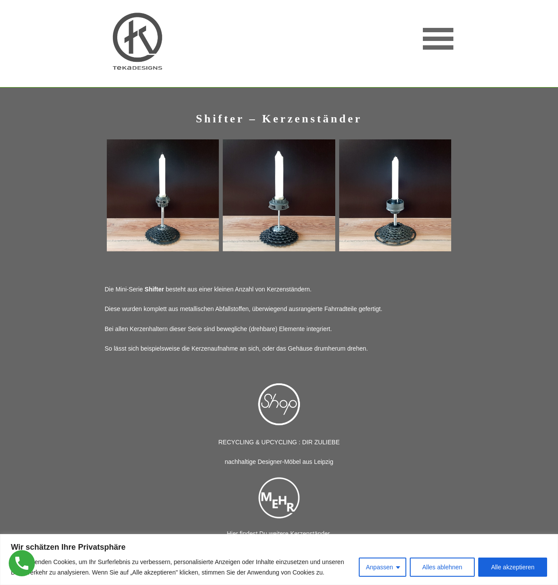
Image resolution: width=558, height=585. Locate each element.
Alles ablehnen (442, 567)
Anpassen (379, 567)
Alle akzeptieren (512, 567)
